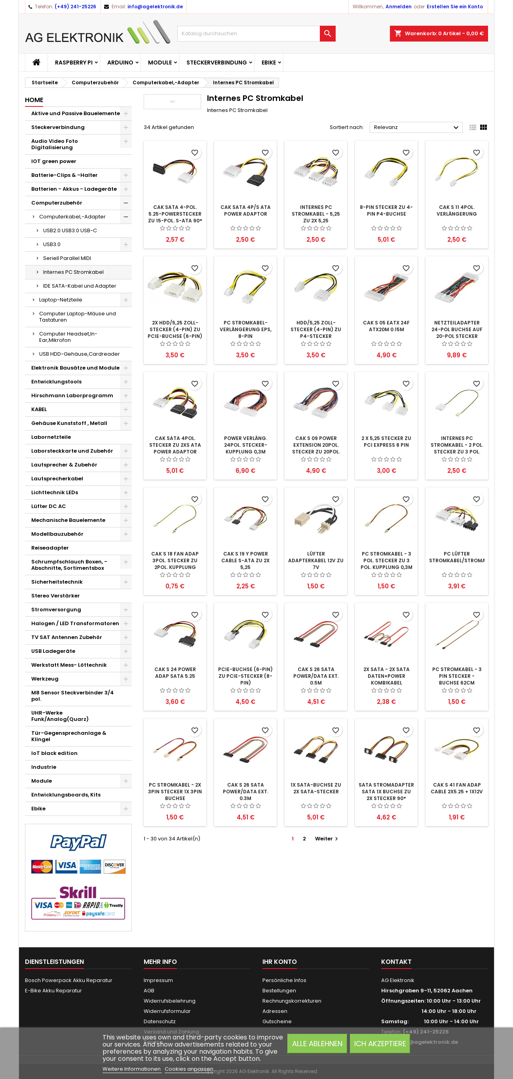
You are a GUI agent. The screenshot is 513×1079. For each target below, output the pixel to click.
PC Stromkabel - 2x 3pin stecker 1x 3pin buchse (175, 791)
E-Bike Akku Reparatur (53, 990)
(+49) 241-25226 (75, 6)
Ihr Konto (279, 961)
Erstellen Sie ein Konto (455, 6)
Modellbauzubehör (57, 534)
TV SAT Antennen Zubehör (66, 637)
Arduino (120, 62)
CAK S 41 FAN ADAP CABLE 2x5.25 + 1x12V (457, 788)
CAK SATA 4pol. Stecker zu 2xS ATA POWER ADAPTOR (175, 445)
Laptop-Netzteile (60, 299)
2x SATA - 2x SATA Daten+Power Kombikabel (386, 676)
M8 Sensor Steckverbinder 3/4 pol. (72, 696)
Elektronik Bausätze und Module (75, 368)
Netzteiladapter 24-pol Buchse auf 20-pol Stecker (457, 329)
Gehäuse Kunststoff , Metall (69, 423)
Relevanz (417, 128)
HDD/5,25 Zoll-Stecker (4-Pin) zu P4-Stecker (316, 329)
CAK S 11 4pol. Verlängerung (457, 210)
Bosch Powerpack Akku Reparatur (68, 980)
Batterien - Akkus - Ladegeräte (74, 189)
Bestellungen (279, 990)
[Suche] (256, 34)
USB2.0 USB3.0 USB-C (70, 230)
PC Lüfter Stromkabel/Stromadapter (467, 557)
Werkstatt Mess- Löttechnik (69, 665)
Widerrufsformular (167, 1011)
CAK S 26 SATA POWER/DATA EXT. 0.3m (245, 791)
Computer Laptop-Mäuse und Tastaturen (77, 317)
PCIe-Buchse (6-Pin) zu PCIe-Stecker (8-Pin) (245, 676)
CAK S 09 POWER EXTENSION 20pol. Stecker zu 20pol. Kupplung (316, 448)
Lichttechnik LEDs (54, 492)
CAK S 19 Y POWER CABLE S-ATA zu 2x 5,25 (245, 560)
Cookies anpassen (189, 1069)
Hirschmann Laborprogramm (72, 395)
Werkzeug (45, 679)
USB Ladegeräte (53, 651)
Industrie (43, 767)
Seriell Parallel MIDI (67, 258)
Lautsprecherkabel (57, 478)
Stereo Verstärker (55, 595)
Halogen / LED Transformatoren (75, 623)
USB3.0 (52, 244)
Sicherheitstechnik (57, 582)
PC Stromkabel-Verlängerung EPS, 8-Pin (246, 329)
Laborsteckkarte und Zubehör (72, 451)
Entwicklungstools (56, 381)
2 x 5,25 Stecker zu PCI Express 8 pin (386, 441)
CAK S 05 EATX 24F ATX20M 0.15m (386, 326)
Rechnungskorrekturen (291, 1001)
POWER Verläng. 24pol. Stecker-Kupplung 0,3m (245, 445)
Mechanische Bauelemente (68, 520)
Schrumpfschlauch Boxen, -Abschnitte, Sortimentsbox (69, 565)
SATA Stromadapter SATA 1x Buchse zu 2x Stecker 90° (386, 791)
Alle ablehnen (317, 1044)
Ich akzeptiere (380, 1044)
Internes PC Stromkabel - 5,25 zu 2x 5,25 (316, 214)
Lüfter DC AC (48, 506)
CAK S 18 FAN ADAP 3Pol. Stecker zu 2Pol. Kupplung (175, 560)
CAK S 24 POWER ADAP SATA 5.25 (175, 672)
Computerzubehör (56, 203)
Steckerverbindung (216, 62)
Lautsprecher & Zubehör (64, 464)
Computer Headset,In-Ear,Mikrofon (68, 337)
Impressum (158, 980)
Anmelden (399, 6)
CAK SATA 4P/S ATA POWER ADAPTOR (245, 210)
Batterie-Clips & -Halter (64, 175)
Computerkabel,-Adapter (72, 216)
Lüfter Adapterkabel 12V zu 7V (316, 560)
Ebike (269, 62)
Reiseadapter (50, 548)
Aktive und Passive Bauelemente (75, 113)
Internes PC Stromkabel (73, 272)
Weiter (327, 838)
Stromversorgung (56, 609)
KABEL (39, 409)
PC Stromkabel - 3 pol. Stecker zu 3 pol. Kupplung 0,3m (386, 560)
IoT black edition (54, 753)
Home (34, 99)
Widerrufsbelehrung (170, 1001)
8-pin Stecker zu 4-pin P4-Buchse (386, 210)
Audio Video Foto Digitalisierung (54, 144)
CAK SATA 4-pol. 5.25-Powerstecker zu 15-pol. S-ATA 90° (175, 214)
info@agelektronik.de (155, 6)
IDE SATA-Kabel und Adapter (79, 286)
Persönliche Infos (284, 980)
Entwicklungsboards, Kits (66, 794)
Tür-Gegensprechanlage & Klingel (68, 736)
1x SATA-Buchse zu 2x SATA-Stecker (316, 788)
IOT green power (53, 161)
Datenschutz (160, 1021)
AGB (149, 990)
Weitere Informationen (132, 1069)
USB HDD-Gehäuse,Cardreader (79, 354)
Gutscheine (277, 1021)
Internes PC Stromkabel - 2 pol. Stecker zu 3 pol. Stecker (457, 448)
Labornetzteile (51, 437)
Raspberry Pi (74, 62)
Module (160, 62)
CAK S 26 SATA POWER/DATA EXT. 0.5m (316, 676)
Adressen (274, 1011)
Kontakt (396, 961)
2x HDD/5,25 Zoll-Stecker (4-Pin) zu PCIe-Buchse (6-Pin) (175, 329)
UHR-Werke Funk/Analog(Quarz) (60, 716)
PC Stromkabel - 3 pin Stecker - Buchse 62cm (457, 676)
